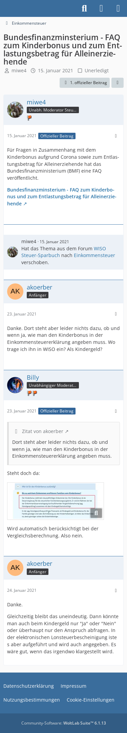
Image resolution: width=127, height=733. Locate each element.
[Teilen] (117, 83)
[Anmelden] (101, 8)
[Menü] (118, 8)
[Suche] (84, 8)
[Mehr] (115, 136)
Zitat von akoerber (42, 431)
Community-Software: (63, 723)
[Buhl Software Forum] (3, 8)
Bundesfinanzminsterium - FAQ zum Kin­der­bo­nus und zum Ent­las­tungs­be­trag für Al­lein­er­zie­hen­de (62, 196)
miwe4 (19, 70)
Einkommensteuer (94, 255)
